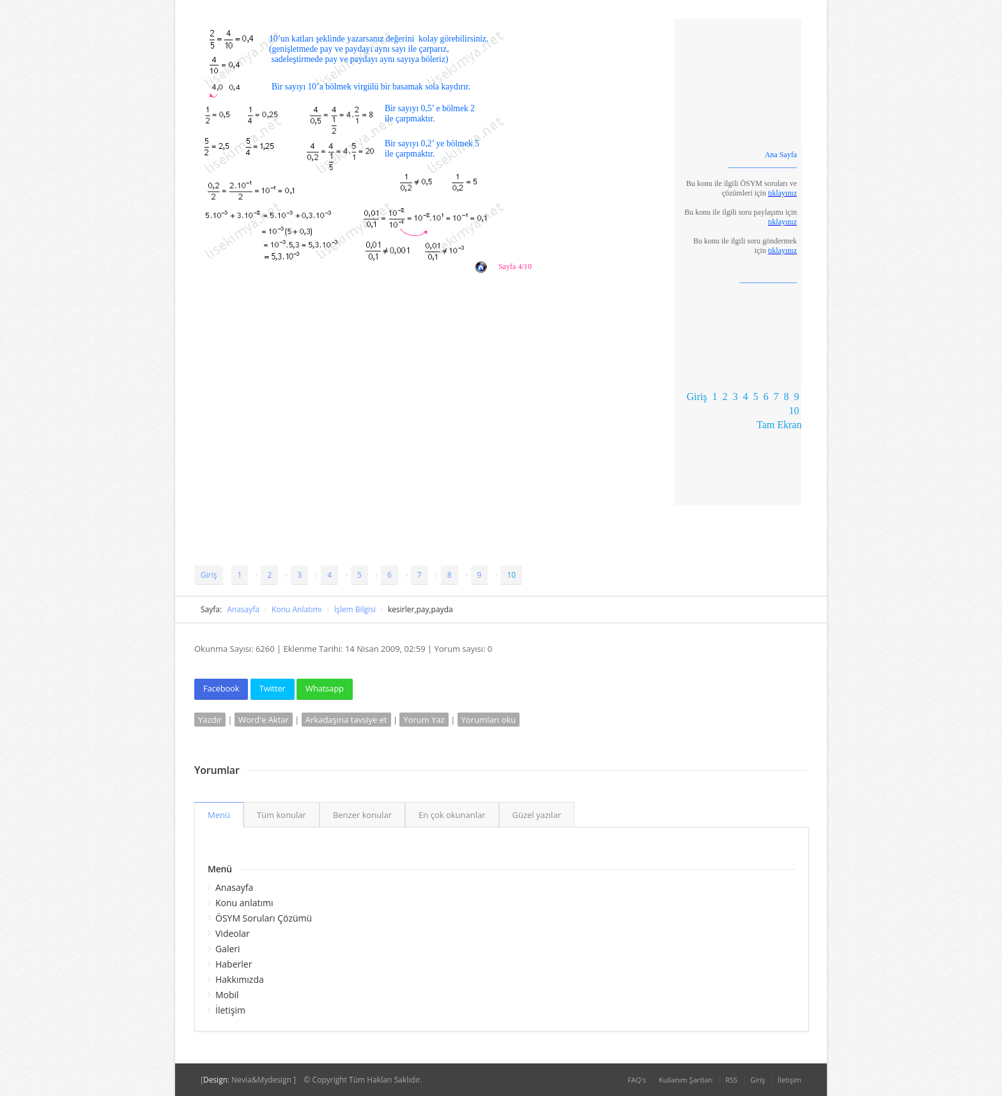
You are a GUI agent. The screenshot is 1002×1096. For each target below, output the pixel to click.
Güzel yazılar (537, 815)
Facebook (221, 688)
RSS (731, 1079)
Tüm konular (281, 815)
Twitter (272, 688)
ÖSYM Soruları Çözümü (263, 918)
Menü (219, 815)
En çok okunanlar (452, 815)
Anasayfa (243, 609)
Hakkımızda (239, 979)
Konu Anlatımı (297, 609)
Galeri (227, 949)
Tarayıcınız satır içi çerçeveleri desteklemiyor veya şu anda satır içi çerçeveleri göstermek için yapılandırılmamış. (434, 202)
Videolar (232, 933)
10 (794, 410)
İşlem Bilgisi (355, 609)
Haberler (233, 964)
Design (215, 1079)
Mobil (227, 995)
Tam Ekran (779, 424)
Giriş (696, 396)
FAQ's (637, 1079)
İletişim (230, 1010)
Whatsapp (324, 688)
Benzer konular (362, 815)
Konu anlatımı (244, 903)
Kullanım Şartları (686, 1079)
